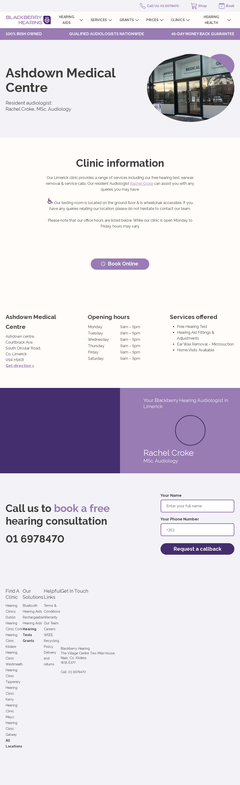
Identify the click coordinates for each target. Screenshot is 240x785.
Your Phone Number (180, 519)
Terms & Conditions (112, 599)
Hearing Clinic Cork (20, 605)
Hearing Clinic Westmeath (25, 617)
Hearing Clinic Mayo (21, 635)
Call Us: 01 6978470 (163, 6)
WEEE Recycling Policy (115, 623)
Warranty (104, 605)
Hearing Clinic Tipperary (24, 623)
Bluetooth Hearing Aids (68, 599)
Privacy (127, 704)
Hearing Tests (63, 611)
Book (230, 6)
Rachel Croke (141, 183)
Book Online (119, 264)
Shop (202, 6)
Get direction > (20, 366)
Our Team (104, 611)
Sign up (105, 678)
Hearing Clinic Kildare (22, 611)
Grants (57, 617)
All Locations (16, 646)
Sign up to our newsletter (30, 668)
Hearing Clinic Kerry (21, 629)
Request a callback (197, 549)
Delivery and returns (112, 629)
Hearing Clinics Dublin (22, 599)
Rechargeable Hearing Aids (72, 605)
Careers (103, 617)
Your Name (171, 495)
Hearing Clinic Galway (22, 640)
